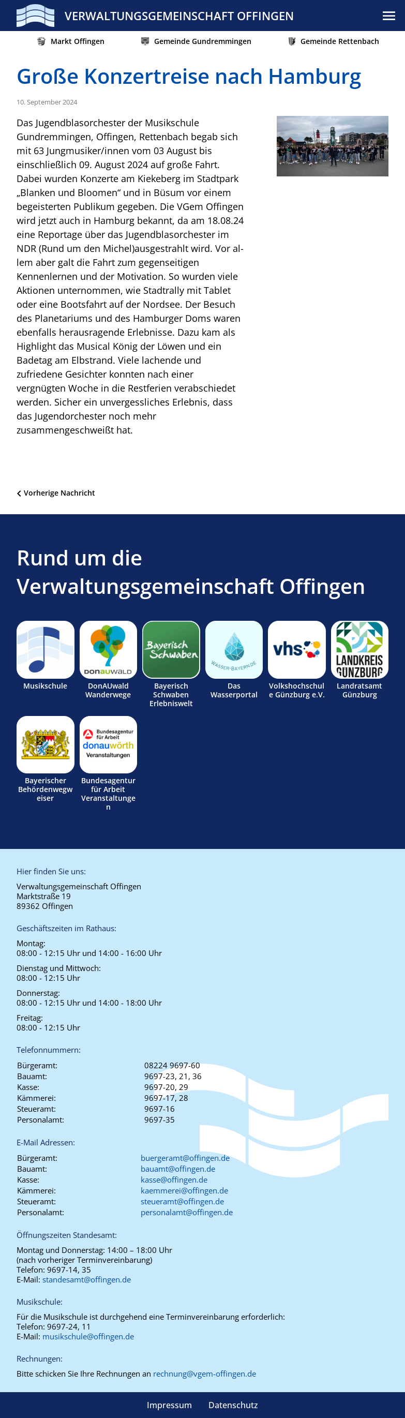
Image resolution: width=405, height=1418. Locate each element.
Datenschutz (233, 1405)
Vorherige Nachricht (59, 493)
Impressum (169, 1405)
